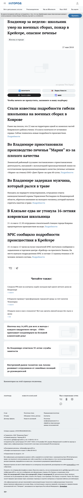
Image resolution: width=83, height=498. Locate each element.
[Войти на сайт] (77, 3)
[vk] (11, 268)
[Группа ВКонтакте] (24, 90)
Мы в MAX (63, 9)
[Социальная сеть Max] (59, 95)
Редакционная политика (51, 413)
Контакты (47, 416)
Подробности (13, 136)
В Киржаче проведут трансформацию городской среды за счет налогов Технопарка (41, 302)
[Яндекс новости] (59, 90)
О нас (5, 413)
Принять (75, 16)
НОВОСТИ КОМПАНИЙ (29, 396)
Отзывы (6, 416)
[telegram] (17, 268)
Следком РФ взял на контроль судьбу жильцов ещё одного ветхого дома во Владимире (41, 290)
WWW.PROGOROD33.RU (23, 431)
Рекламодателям (32, 9)
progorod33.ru (71, 464)
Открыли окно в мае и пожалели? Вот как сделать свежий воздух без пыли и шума (41, 314)
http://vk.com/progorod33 (12, 474)
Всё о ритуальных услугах (13, 9)
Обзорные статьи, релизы (32, 416)
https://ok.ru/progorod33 (29, 474)
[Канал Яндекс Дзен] (24, 95)
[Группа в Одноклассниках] (66, 399)
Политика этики (29, 413)
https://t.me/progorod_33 (46, 474)
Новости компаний (30, 418)
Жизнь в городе (16, 39)
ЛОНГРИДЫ (7, 396)
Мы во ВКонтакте (49, 9)
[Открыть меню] (4, 3)
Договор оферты (9, 418)
